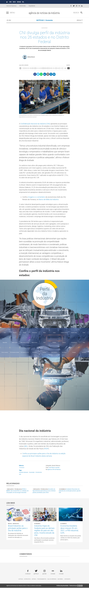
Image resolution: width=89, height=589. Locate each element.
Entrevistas (27, 580)
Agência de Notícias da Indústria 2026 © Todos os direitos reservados (23, 586)
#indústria (21, 473)
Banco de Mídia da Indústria (49, 200)
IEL (23, 2)
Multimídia (22, 6)
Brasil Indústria (13, 524)
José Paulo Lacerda (54, 468)
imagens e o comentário (36, 198)
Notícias (21, 580)
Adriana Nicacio (31, 57)
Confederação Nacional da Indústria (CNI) (35, 124)
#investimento (39, 473)
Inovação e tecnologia (14, 490)
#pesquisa (26, 473)
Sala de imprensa (51, 580)
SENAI (19, 2)
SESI (14, 2)
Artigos (34, 580)
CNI (10, 2)
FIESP (46, 450)
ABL (25, 447)
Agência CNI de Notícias (54, 470)
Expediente (32, 6)
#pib (20, 475)
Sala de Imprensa (11, 6)
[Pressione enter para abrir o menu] (7, 13)
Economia (49, 20)
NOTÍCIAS (40, 20)
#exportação (32, 473)
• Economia (21, 468)
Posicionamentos (41, 580)
